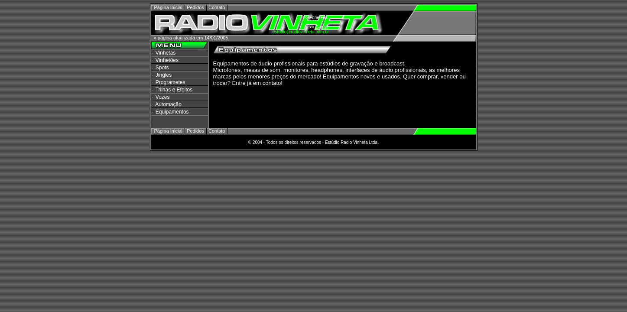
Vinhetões (167, 60)
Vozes (163, 97)
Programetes (170, 82)
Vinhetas (165, 53)
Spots (162, 68)
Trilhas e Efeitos (174, 90)
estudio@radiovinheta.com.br (301, 31)
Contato (216, 7)
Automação (168, 104)
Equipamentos (172, 112)
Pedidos (195, 7)
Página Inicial (169, 7)
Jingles (164, 75)
